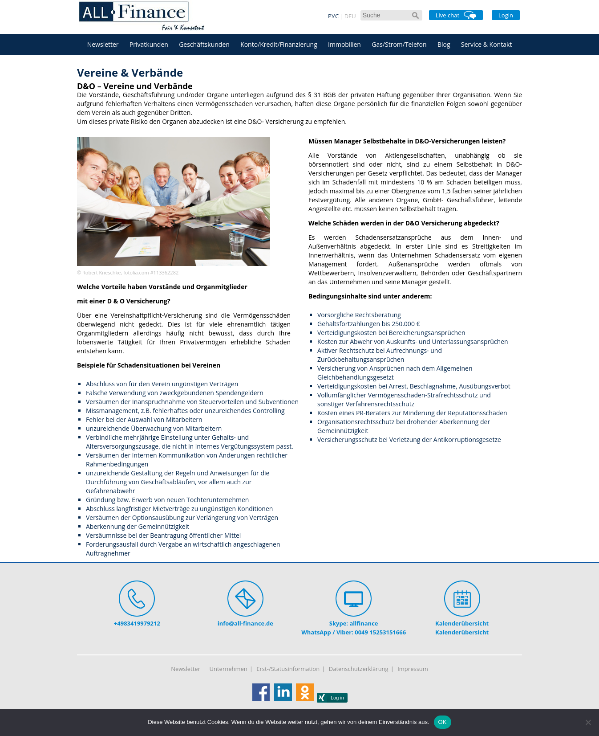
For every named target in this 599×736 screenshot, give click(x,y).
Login (505, 15)
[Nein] (587, 722)
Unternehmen (228, 669)
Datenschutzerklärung (359, 669)
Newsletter (103, 44)
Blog (443, 44)
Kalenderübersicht (462, 623)
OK (442, 722)
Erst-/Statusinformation (288, 669)
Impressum (412, 669)
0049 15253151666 (380, 632)
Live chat (456, 15)
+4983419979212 (137, 623)
